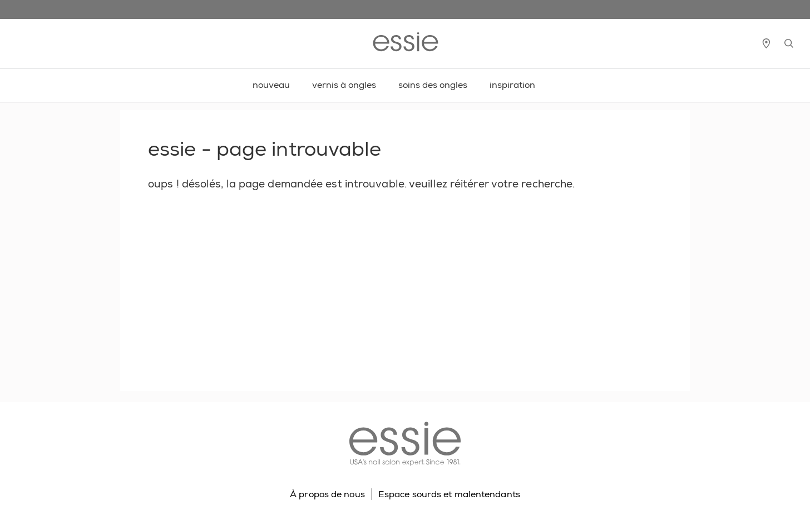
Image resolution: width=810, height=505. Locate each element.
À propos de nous (327, 494)
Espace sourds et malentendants (449, 494)
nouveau (271, 85)
